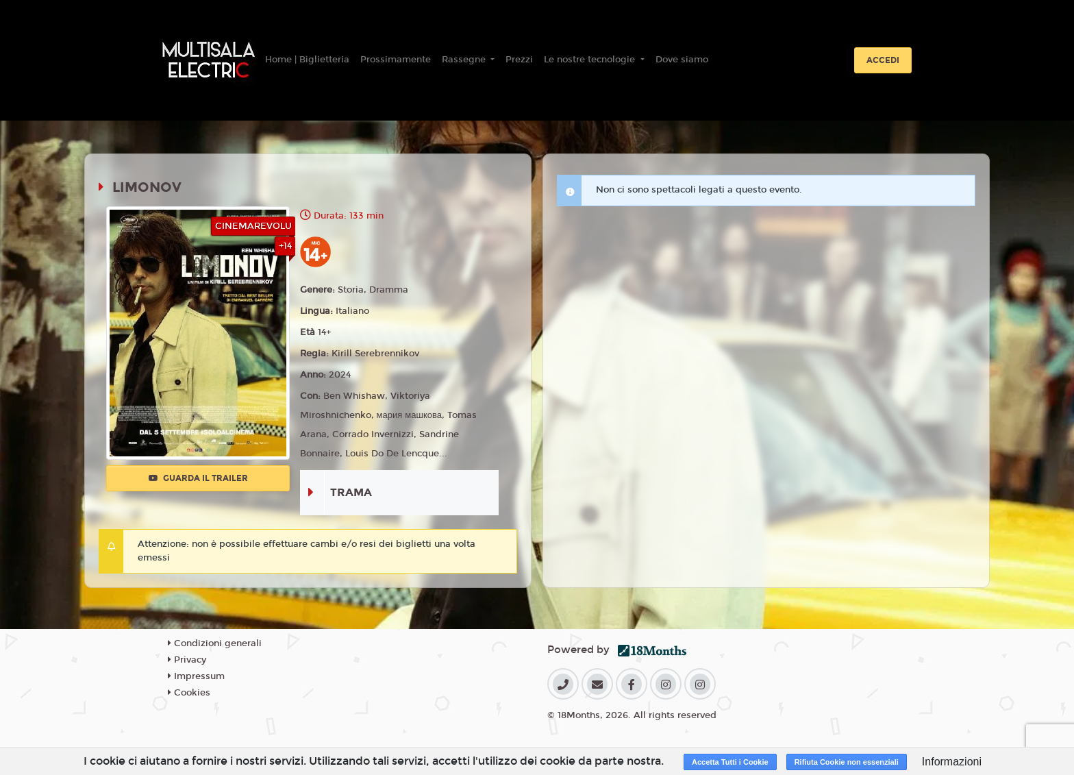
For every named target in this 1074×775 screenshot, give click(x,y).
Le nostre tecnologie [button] (591, 59)
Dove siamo (681, 59)
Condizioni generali (215, 643)
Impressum (196, 676)
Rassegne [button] (465, 59)
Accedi (882, 60)
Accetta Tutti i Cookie (730, 762)
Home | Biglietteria (307, 59)
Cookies (189, 692)
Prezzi (519, 59)
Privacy (187, 659)
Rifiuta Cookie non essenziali (847, 762)
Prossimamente (395, 59)
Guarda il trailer (198, 478)
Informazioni (952, 761)
